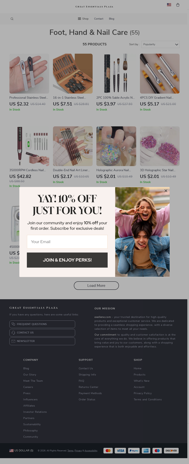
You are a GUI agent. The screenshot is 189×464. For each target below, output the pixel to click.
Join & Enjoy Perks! (67, 260)
